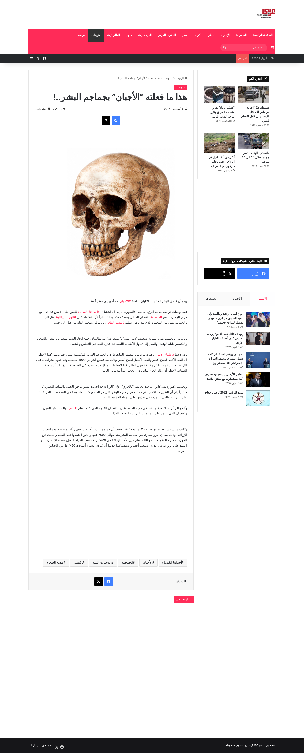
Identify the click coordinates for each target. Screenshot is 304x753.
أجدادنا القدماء (172, 562)
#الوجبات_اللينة (65, 317)
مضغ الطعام (55, 562)
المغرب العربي (166, 35)
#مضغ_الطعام (115, 322)
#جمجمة (156, 317)
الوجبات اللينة (101, 562)
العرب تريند (145, 35)
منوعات (96, 35)
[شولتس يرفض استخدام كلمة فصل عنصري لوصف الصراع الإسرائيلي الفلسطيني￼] (257, 360)
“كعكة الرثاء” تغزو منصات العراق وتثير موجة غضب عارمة (223, 112)
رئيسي (78, 562)
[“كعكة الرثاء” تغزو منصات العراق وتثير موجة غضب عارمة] (219, 94)
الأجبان (147, 562)
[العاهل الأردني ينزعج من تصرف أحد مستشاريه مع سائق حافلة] (257, 380)
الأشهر (262, 298)
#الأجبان (125, 301)
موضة (82, 35)
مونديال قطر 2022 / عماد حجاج (223, 393)
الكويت (198, 35)
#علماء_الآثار (165, 354)
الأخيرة (237, 298)
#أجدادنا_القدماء (89, 312)
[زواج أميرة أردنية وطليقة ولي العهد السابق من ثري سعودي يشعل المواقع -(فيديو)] (257, 320)
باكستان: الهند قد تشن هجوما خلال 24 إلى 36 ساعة (255, 157)
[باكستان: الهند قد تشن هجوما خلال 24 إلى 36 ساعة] (253, 141)
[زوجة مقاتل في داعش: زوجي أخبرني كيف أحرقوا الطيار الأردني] (257, 338)
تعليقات (211, 298)
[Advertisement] (110, 13)
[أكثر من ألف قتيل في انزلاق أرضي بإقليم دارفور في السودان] (219, 143)
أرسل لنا (34, 745)
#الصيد (71, 408)
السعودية (241, 35)
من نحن (46, 745)
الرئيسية (180, 78)
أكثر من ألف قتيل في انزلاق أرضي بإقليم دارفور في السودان (221, 161)
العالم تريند (113, 35)
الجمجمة (127, 562)
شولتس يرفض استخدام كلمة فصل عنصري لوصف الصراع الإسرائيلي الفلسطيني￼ (225, 359)
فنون (129, 35)
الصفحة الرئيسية (262, 35)
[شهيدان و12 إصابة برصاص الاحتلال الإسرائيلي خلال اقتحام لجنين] (253, 94)
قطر (211, 35)
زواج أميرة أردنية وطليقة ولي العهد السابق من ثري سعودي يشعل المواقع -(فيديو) (225, 319)
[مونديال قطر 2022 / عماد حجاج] (257, 399)
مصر (185, 35)
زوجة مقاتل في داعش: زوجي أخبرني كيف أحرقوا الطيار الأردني (224, 339)
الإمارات (225, 35)
